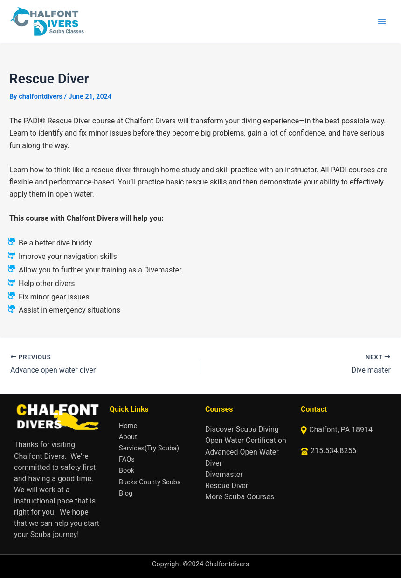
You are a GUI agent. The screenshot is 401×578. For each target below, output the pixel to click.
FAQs (127, 459)
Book (126, 470)
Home (128, 426)
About (128, 437)
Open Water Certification (245, 440)
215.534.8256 (333, 450)
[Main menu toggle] (382, 21)
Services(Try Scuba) (149, 448)
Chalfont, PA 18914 (341, 429)
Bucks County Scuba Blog (150, 487)
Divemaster (224, 474)
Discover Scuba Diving (242, 429)
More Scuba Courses (239, 496)
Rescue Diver (226, 485)
